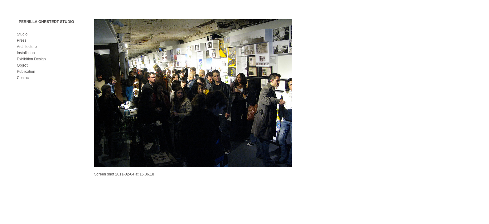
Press (22, 40)
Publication (26, 71)
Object (22, 65)
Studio (22, 34)
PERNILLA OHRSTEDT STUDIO (46, 22)
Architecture (27, 46)
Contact (23, 78)
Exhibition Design (31, 59)
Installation (26, 53)
